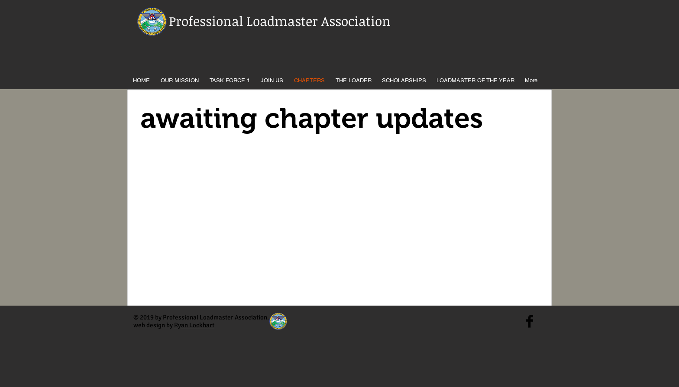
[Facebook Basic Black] (529, 321)
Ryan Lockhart (194, 325)
